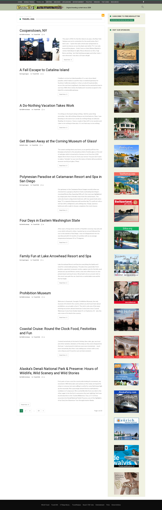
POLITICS (89, 2)
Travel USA (37, 34)
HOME (20, 2)
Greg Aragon (25, 71)
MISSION (97, 2)
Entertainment (100, 505)
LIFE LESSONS (66, 2)
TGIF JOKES (105, 2)
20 (38, 408)
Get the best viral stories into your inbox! (122, 20)
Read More (63, 57)
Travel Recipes (76, 505)
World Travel (45, 505)
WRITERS (49, 2)
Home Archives (116, 505)
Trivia (108, 505)
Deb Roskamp (25, 222)
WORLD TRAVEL (29, 2)
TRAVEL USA (40, 2)
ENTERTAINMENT (78, 2)
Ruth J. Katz (24, 143)
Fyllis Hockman (25, 34)
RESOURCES (115, 2)
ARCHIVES (57, 2)
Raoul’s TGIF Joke (88, 505)
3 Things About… (65, 505)
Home (21, 16)
